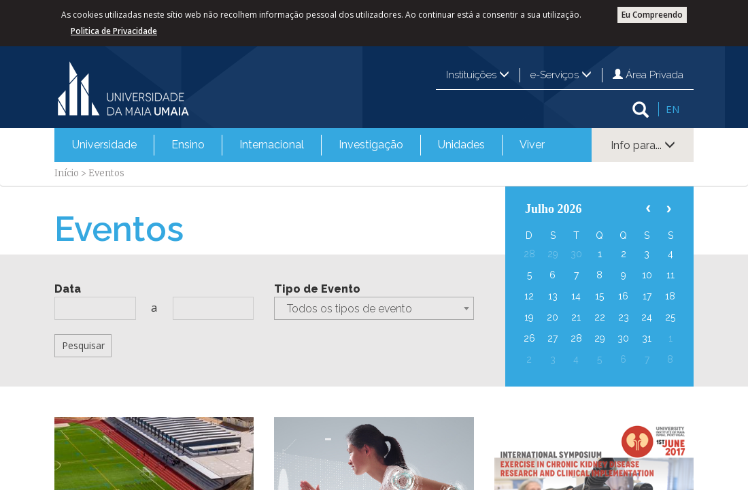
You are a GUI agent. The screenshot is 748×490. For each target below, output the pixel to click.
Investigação (371, 144)
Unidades (461, 144)
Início (66, 173)
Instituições (477, 75)
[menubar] (308, 145)
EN (672, 109)
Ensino (188, 144)
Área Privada (648, 75)
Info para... (643, 145)
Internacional (271, 144)
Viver (532, 144)
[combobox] (373, 308)
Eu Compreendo (652, 14)
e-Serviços (561, 75)
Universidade (104, 144)
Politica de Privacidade (114, 31)
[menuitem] (104, 145)
